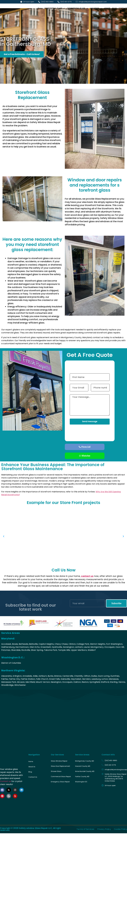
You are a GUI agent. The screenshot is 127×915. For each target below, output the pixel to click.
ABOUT (107, 8)
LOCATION (96, 8)
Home (40, 8)
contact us (87, 576)
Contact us (5, 781)
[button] (82, 13)
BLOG (114, 8)
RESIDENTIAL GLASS (55, 8)
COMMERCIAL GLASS (77, 8)
